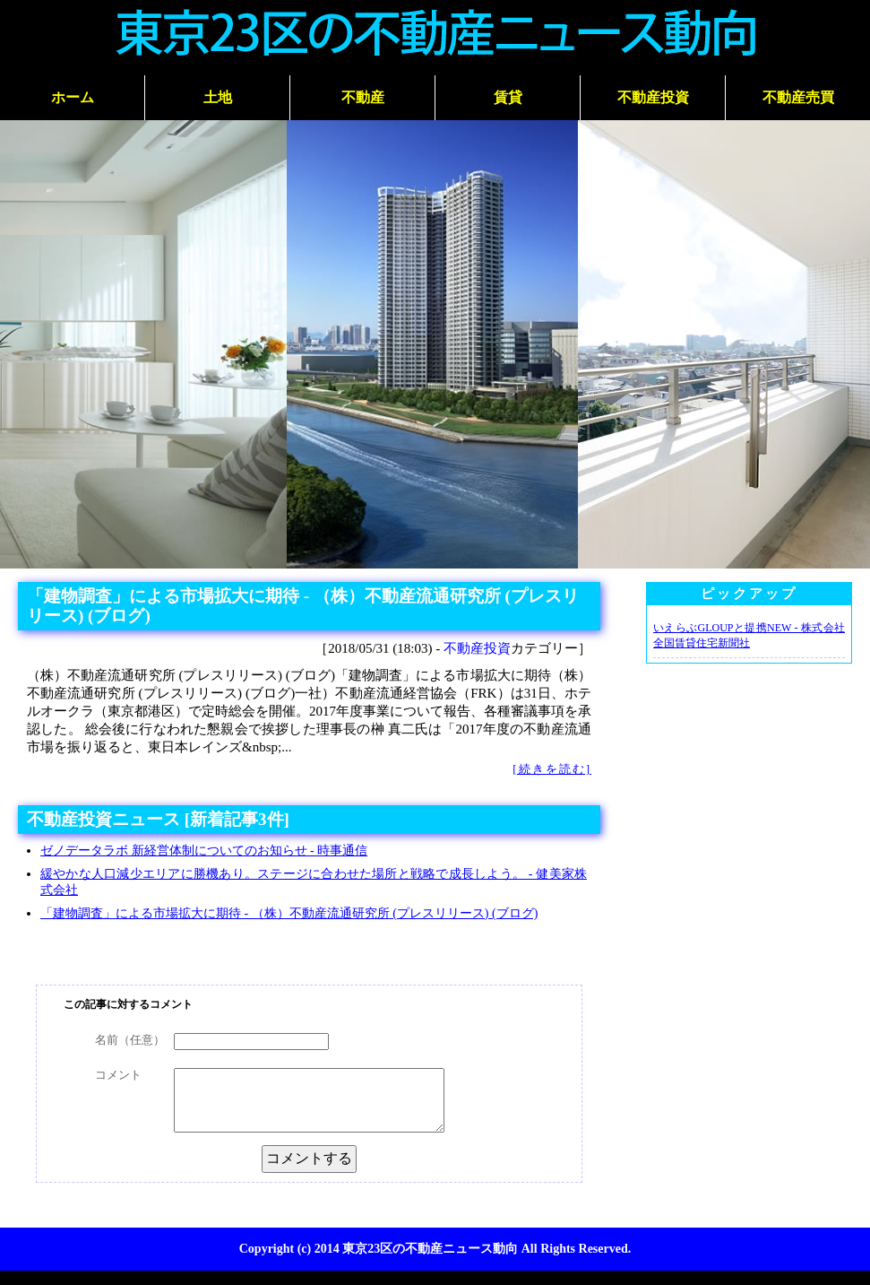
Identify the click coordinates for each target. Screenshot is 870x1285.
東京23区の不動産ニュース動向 (430, 1248)
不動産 (362, 97)
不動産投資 (653, 97)
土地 (217, 97)
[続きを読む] (552, 769)
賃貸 (508, 97)
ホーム (72, 97)
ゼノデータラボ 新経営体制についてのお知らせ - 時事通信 (203, 850)
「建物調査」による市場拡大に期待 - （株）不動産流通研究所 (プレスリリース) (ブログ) (289, 913)
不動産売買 (798, 97)
